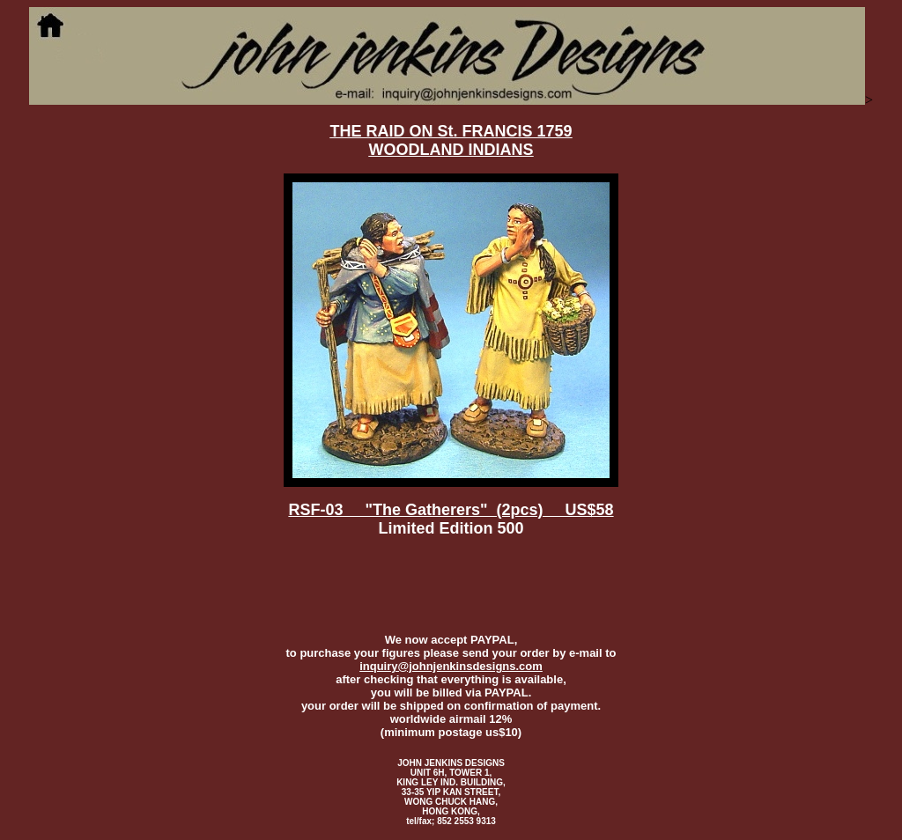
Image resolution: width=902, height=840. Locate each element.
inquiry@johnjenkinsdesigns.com (451, 666)
